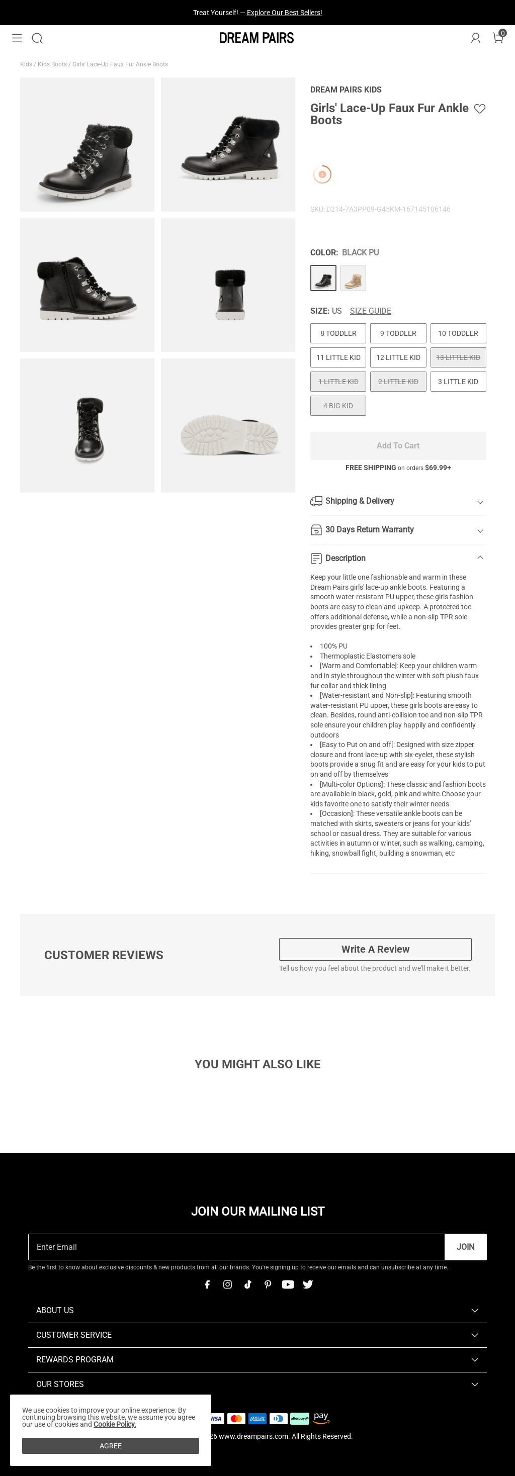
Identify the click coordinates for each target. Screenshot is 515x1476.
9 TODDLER (398, 333)
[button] (17, 38)
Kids (27, 64)
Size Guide (370, 311)
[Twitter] (308, 1284)
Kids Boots (53, 64)
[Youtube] (288, 1284)
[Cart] (498, 38)
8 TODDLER (338, 333)
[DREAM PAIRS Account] (476, 38)
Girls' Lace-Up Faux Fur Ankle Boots (120, 64)
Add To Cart (398, 445)
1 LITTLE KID (338, 382)
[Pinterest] (268, 1284)
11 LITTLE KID (338, 357)
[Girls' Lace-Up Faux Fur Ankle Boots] (323, 278)
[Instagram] (227, 1284)
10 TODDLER (458, 333)
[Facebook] (207, 1284)
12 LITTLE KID (398, 357)
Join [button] (465, 1247)
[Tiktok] (247, 1284)
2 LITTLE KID (398, 382)
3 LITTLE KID (458, 382)
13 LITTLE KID (458, 357)
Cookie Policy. (115, 1424)
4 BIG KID (338, 406)
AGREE (111, 1446)
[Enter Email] (237, 1247)
